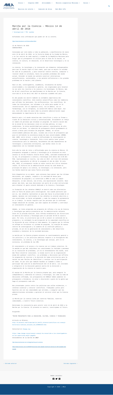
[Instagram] (59, 379)
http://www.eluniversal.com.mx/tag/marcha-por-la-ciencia (29, 342)
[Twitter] (56, 379)
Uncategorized (19, 32)
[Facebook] (53, 379)
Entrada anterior (11, 363)
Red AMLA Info (58, 9)
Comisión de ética (44, 9)
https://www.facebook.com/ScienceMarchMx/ (25, 41)
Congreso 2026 (32, 3)
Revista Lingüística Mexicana (65, 3)
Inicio (21, 3)
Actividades (45, 3)
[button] (23, 3)
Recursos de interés (26, 9)
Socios (82, 3)
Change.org (27, 329)
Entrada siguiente (70, 363)
